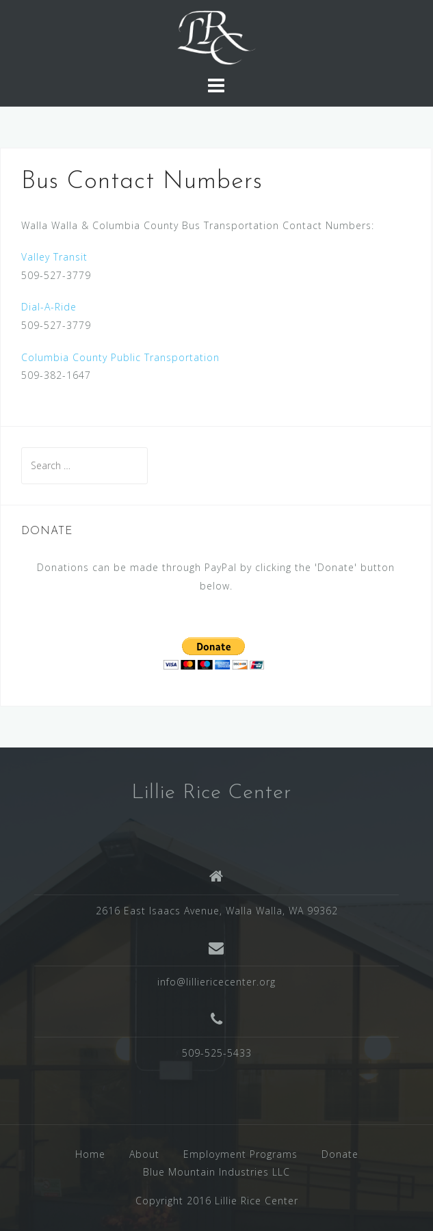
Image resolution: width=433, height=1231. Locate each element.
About (144, 1154)
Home (90, 1154)
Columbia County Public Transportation (120, 357)
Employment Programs (240, 1154)
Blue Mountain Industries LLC (216, 1171)
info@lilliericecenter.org (216, 981)
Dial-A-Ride (49, 306)
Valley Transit (54, 256)
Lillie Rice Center (211, 793)
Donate (340, 1154)
